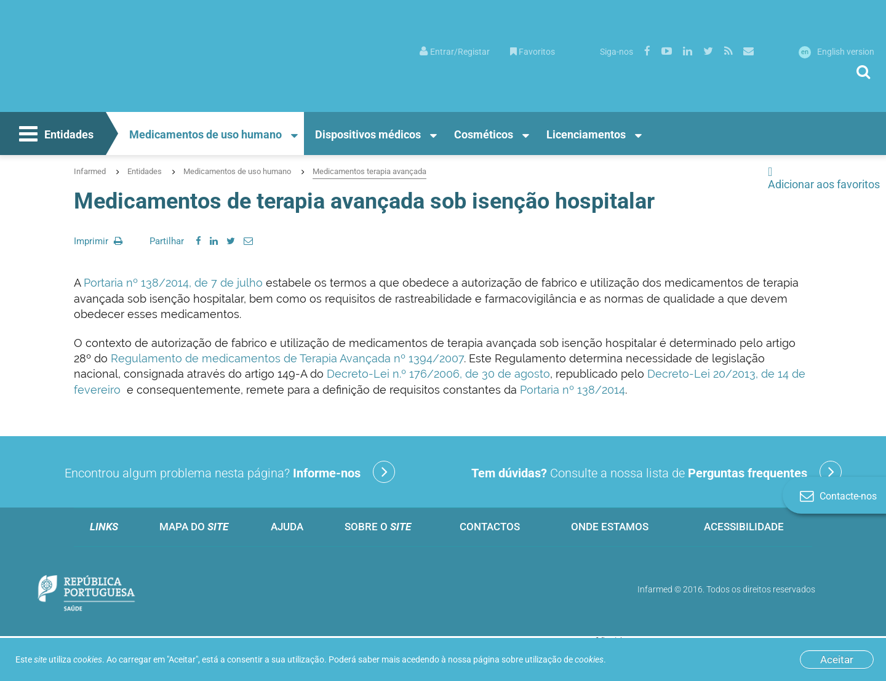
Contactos (490, 526)
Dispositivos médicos (368, 134)
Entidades (55, 135)
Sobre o (378, 526)
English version (836, 52)
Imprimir (98, 241)
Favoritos (532, 52)
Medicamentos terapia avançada (369, 171)
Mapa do (193, 526)
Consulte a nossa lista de (656, 472)
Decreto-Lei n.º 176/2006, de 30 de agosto (438, 373)
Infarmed (90, 171)
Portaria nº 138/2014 (572, 389)
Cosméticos (483, 134)
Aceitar (836, 659)
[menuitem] (455, 51)
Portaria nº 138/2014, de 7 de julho (173, 282)
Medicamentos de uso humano (205, 134)
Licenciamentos (586, 134)
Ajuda (287, 526)
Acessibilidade (744, 526)
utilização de (564, 659)
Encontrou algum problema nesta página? (230, 472)
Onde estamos (610, 526)
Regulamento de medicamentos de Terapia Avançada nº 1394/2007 (287, 358)
